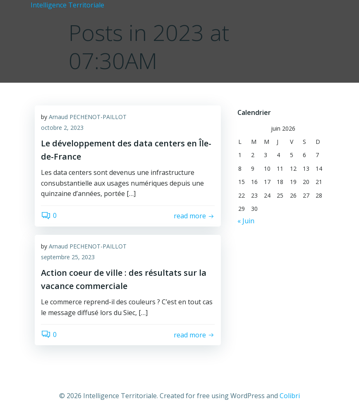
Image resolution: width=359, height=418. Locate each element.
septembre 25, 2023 (68, 257)
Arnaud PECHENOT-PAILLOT (88, 117)
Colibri (290, 395)
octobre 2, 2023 (62, 127)
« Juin (245, 220)
